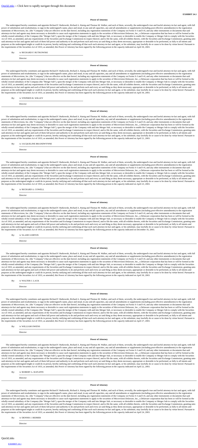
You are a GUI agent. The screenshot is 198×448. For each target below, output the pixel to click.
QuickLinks (7, 5)
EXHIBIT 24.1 (14, 444)
